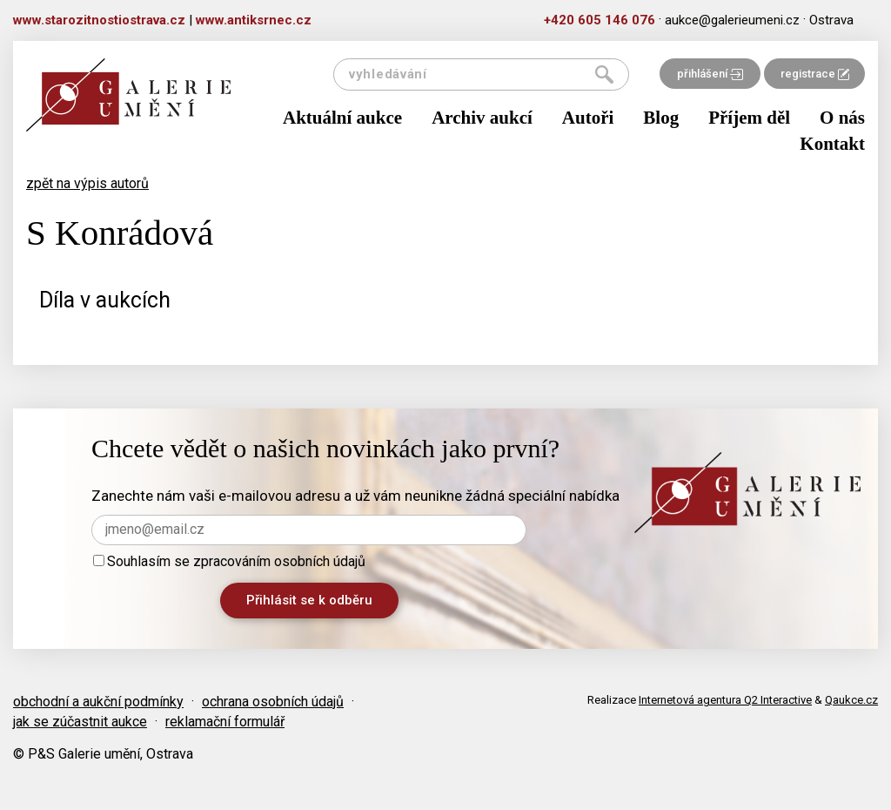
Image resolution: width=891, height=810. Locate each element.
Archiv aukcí (482, 117)
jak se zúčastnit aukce (80, 721)
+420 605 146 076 (599, 20)
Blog (661, 117)
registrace (814, 73)
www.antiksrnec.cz (254, 20)
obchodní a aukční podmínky (98, 701)
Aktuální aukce (342, 117)
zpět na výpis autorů (87, 183)
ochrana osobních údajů (273, 701)
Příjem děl (749, 117)
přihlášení (710, 73)
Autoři (588, 117)
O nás (842, 117)
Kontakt (832, 143)
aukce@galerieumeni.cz (732, 20)
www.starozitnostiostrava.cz (99, 20)
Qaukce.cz (851, 699)
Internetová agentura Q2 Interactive (725, 699)
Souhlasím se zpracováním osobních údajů (229, 561)
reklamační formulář (225, 721)
